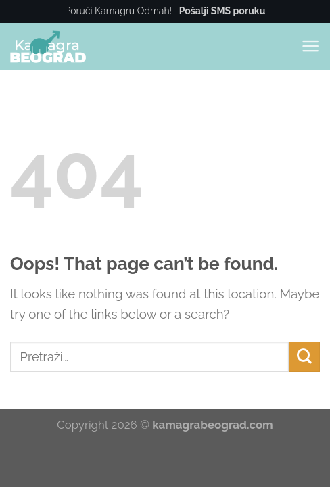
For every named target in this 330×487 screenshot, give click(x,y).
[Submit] (304, 357)
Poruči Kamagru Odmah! (165, 10)
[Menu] (310, 46)
